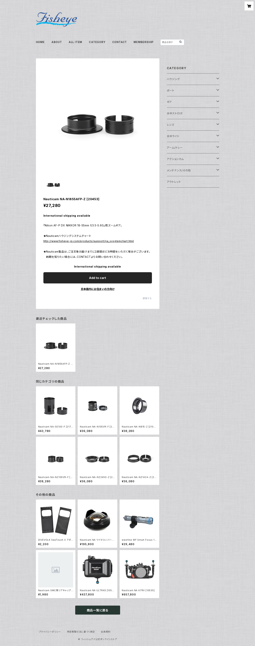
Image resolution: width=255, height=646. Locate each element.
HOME (40, 42)
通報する (147, 298)
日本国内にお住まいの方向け (97, 289)
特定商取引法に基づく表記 (81, 631)
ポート (170, 90)
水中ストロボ (175, 113)
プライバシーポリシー (50, 631)
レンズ (170, 124)
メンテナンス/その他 (179, 170)
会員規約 (105, 631)
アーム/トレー (175, 147)
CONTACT (119, 42)
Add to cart (97, 278)
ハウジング (173, 79)
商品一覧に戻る (98, 610)
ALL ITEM (75, 42)
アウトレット (174, 181)
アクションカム (175, 159)
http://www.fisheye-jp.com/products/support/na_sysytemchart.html (88, 241)
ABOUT (56, 42)
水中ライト (173, 136)
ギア (169, 101)
